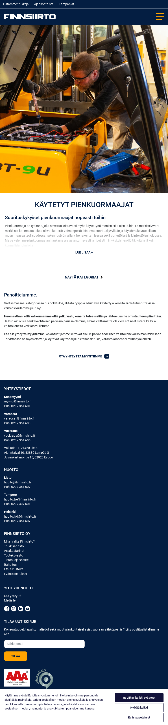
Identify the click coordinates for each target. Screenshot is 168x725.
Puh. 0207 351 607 (17, 487)
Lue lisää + (84, 252)
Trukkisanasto (14, 546)
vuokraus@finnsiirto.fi (19, 435)
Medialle (9, 600)
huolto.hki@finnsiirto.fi (20, 516)
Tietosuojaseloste (16, 560)
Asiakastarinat (14, 550)
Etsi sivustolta (14, 569)
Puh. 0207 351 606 (17, 440)
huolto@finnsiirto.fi (17, 482)
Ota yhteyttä (13, 596)
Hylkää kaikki (139, 707)
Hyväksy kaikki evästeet (139, 697)
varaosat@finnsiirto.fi (19, 418)
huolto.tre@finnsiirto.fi (20, 499)
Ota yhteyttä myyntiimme (84, 356)
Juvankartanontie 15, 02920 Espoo (28, 457)
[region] (84, 707)
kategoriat (84, 277)
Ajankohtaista (44, 4)
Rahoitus (10, 564)
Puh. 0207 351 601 (17, 406)
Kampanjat (66, 4)
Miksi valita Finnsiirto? (19, 541)
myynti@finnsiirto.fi (17, 401)
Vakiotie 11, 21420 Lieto (20, 448)
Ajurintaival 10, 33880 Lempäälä (26, 452)
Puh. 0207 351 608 (17, 423)
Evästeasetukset (15, 574)
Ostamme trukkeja (16, 4)
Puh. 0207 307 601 (17, 504)
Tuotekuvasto (13, 555)
